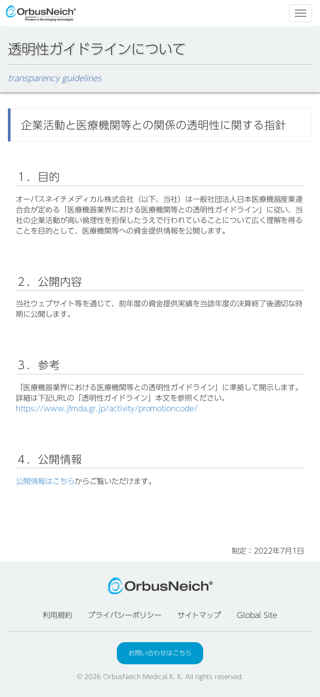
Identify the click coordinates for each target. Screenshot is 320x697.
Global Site (257, 615)
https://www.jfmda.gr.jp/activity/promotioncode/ (107, 408)
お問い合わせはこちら (160, 653)
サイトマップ (199, 615)
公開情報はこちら (45, 481)
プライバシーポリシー (125, 615)
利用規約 (57, 615)
